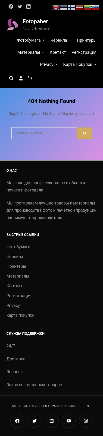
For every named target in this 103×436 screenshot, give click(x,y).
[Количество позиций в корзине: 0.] (30, 78)
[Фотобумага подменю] (43, 40)
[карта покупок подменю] (95, 64)
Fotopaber (35, 21)
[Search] (84, 133)
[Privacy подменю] (56, 64)
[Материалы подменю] (43, 52)
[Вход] (20, 78)
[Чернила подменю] (70, 40)
